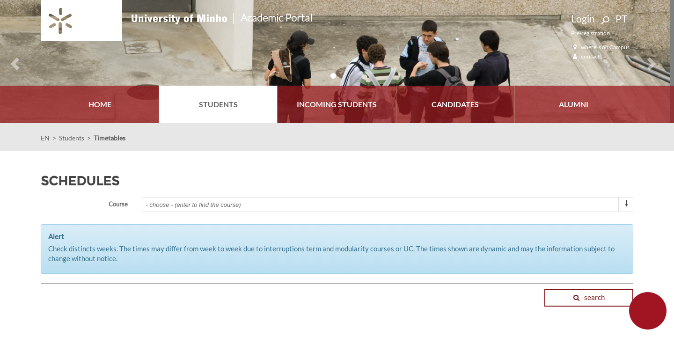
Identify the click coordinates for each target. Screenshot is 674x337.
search (589, 297)
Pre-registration (590, 33)
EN (45, 138)
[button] (11, 61)
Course (118, 204)
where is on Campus (600, 47)
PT (621, 18)
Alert (56, 236)
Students (71, 138)
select (626, 208)
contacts (586, 56)
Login (583, 18)
